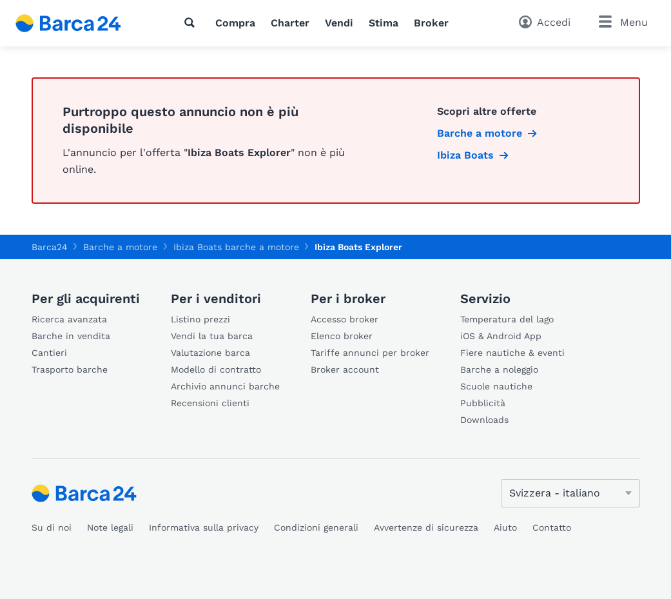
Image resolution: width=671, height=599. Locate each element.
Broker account (345, 369)
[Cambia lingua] (570, 493)
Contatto (551, 527)
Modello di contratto (216, 369)
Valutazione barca (210, 353)
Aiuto (505, 527)
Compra (235, 23)
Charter (290, 23)
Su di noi (52, 527)
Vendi (339, 23)
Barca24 (50, 247)
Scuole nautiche (496, 386)
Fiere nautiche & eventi (512, 353)
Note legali (110, 527)
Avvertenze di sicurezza (426, 527)
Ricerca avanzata (69, 319)
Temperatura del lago (507, 319)
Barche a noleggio (499, 369)
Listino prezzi (200, 319)
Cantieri (49, 353)
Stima (383, 23)
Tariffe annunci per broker (370, 353)
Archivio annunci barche (225, 386)
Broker (431, 23)
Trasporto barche (70, 369)
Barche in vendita (71, 336)
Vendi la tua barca (212, 336)
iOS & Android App (500, 336)
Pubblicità (482, 403)
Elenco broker (342, 336)
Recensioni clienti (210, 403)
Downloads (484, 420)
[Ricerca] (192, 22)
